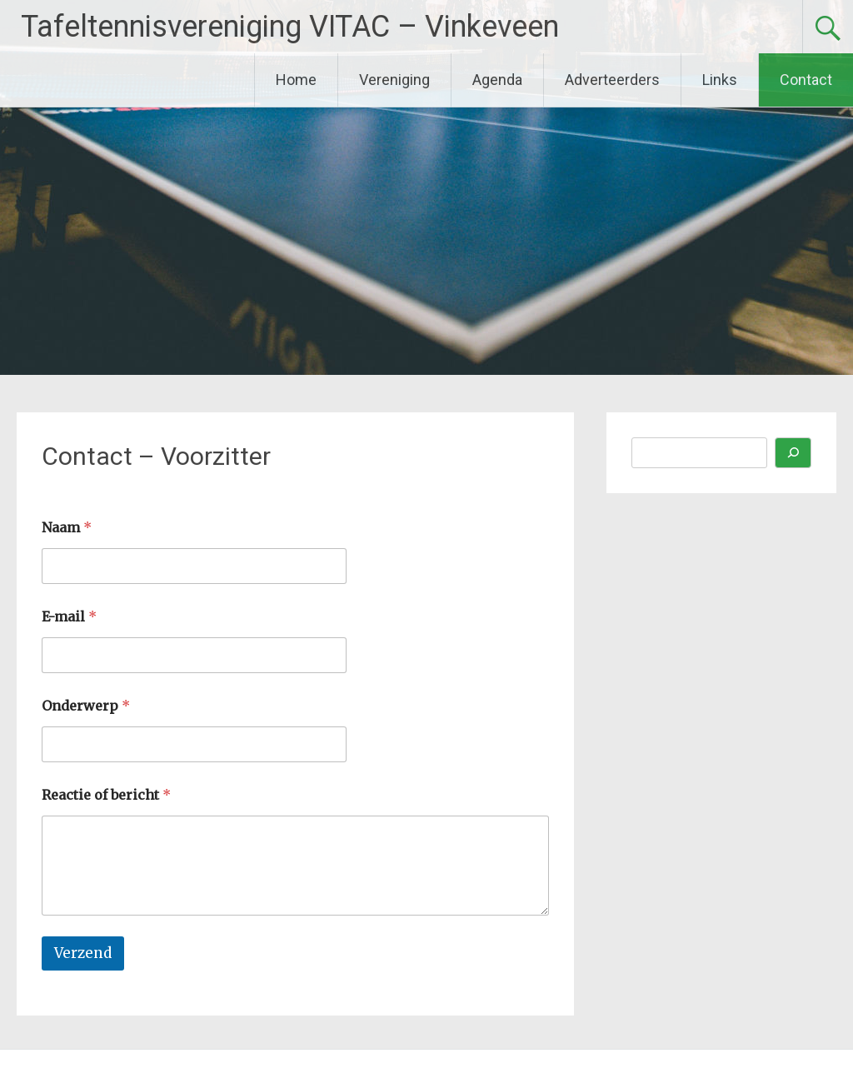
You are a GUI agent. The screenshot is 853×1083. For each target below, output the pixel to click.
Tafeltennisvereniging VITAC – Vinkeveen (290, 26)
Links (719, 79)
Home (296, 79)
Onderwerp (86, 706)
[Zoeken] (793, 452)
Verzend (83, 953)
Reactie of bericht (106, 795)
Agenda (497, 79)
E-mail (69, 617)
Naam (67, 528)
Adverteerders (612, 79)
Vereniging (394, 79)
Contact (806, 79)
